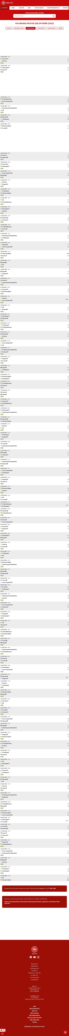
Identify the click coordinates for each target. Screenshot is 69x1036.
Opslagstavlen (52, 28)
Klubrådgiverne (34, 968)
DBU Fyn (34, 1011)
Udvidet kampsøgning (53, 7)
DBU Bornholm (34, 1008)
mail (41, 888)
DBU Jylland (34, 1013)
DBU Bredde (34, 966)
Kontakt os (35, 970)
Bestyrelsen (34, 964)
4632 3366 (53, 888)
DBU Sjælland (34, 1020)
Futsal (34, 1022)
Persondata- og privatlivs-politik (34, 1026)
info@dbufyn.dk (34, 996)
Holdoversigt (41, 28)
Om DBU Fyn (34, 975)
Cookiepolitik (34, 979)
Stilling (9, 28)
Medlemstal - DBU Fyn (34, 973)
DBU (34, 1006)
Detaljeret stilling (19, 28)
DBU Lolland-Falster (34, 1017)
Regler (60, 28)
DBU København (34, 1015)
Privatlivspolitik (34, 977)
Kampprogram (30, 28)
